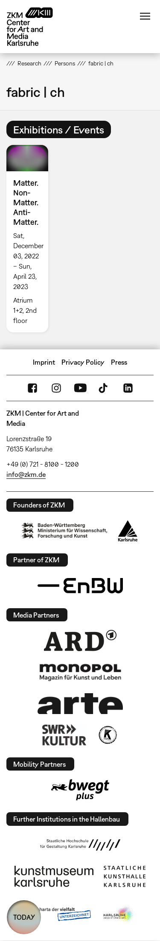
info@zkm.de (26, 474)
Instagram (56, 388)
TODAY (24, 917)
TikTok (104, 388)
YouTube (80, 388)
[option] (30, 238)
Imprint (44, 362)
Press (119, 362)
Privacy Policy (83, 362)
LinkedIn (128, 388)
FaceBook (32, 388)
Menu (145, 16)
